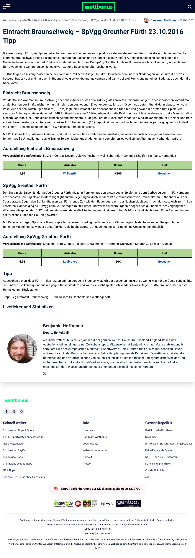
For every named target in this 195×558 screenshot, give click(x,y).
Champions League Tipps (17, 464)
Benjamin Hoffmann (164, 20)
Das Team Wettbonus (95, 437)
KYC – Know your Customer (161, 457)
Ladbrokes (70, 261)
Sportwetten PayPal (14, 450)
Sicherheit (151, 437)
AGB (147, 477)
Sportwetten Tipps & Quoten (19, 430)
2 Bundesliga (50, 20)
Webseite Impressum (95, 450)
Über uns (88, 430)
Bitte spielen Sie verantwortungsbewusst (168, 444)
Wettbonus (9, 20)
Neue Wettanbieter (13, 444)
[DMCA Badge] (63, 503)
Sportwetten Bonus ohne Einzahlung (24, 477)
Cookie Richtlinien (155, 470)
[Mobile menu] (6, 6)
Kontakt (87, 457)
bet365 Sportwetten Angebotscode (23, 437)
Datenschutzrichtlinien (158, 464)
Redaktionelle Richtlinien (159, 430)
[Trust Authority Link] (94, 503)
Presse (87, 464)
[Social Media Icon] (7, 411)
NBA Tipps (9, 470)
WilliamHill (70, 173)
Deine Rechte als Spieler (158, 450)
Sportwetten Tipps (29, 20)
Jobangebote (90, 444)
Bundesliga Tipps (13, 457)
